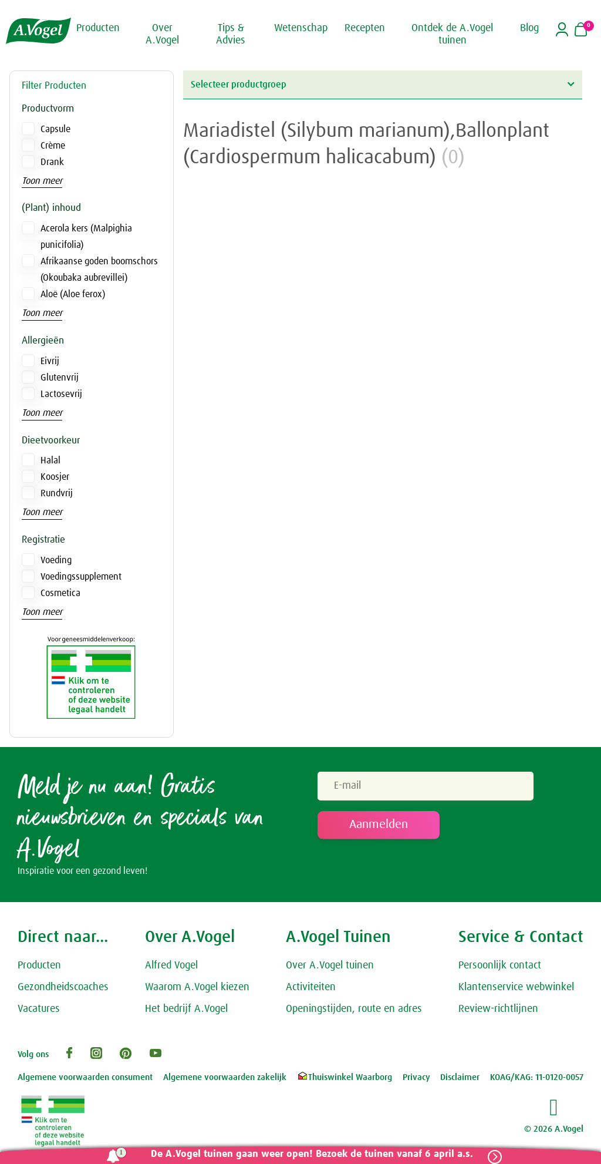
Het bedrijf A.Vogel (186, 1009)
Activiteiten (311, 987)
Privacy (416, 1077)
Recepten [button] (365, 28)
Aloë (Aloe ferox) (72, 294)
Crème (52, 145)
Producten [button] (98, 28)
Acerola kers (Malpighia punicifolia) (86, 237)
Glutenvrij (59, 377)
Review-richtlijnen (498, 1009)
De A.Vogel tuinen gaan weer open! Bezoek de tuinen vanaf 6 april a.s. (312, 1154)
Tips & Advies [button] (230, 34)
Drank (52, 162)
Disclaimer (460, 1077)
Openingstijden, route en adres (354, 1009)
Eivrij (49, 361)
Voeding (56, 560)
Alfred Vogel (171, 965)
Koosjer (54, 477)
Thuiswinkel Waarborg (344, 1077)
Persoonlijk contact (499, 965)
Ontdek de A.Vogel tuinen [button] (452, 34)
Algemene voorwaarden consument (85, 1077)
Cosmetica (60, 593)
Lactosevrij (61, 394)
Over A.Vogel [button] (162, 34)
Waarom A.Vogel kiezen (197, 987)
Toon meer (42, 181)
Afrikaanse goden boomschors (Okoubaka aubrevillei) (99, 269)
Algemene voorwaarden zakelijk (224, 1077)
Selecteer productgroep (382, 84)
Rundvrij (56, 493)
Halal (50, 460)
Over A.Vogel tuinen (330, 965)
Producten (39, 965)
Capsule (55, 129)
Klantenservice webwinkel (516, 987)
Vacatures (39, 1009)
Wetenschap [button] (300, 28)
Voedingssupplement (80, 576)
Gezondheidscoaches (63, 987)
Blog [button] (529, 28)
